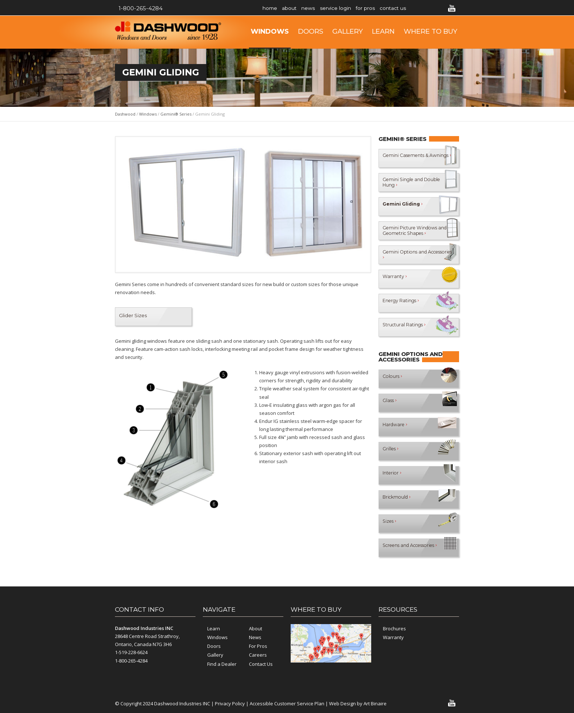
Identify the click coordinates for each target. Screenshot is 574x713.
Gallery (347, 31)
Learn (383, 31)
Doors (310, 31)
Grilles (391, 451)
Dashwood (125, 114)
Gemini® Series (175, 114)
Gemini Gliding (404, 206)
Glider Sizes (133, 315)
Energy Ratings (402, 303)
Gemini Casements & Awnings (407, 158)
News (319, 8)
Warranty (395, 279)
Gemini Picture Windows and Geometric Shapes (412, 230)
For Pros (386, 8)
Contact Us (419, 8)
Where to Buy (430, 31)
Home (272, 8)
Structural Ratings (405, 327)
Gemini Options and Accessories (406, 254)
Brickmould (398, 499)
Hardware (396, 427)
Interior (393, 475)
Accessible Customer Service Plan (287, 703)
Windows (270, 31)
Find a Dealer (221, 664)
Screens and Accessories (414, 548)
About (296, 8)
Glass (390, 403)
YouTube (451, 8)
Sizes (390, 523)
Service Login (351, 8)
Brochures (394, 628)
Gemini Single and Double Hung (404, 182)
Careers (258, 655)
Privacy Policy (230, 703)
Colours (393, 379)
